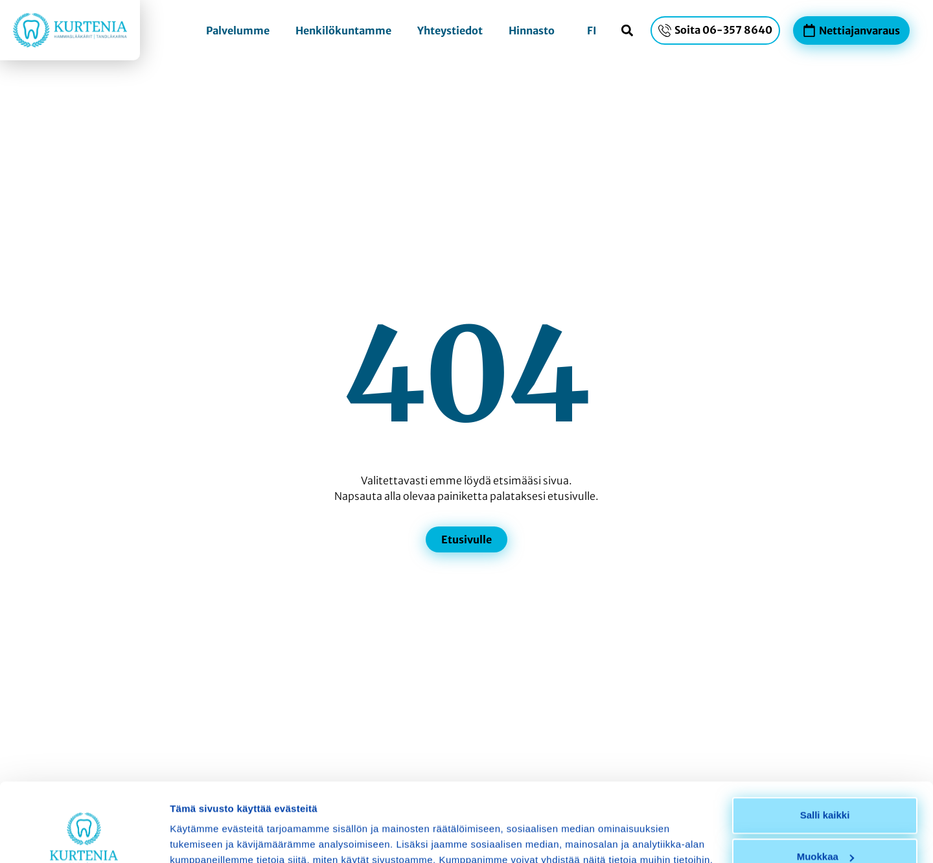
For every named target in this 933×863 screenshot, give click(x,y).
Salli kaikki (825, 741)
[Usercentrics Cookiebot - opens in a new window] (84, 837)
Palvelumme (238, 30)
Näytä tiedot (198, 837)
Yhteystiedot (450, 30)
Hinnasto (532, 30)
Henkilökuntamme (343, 30)
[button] (627, 30)
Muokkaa (825, 782)
